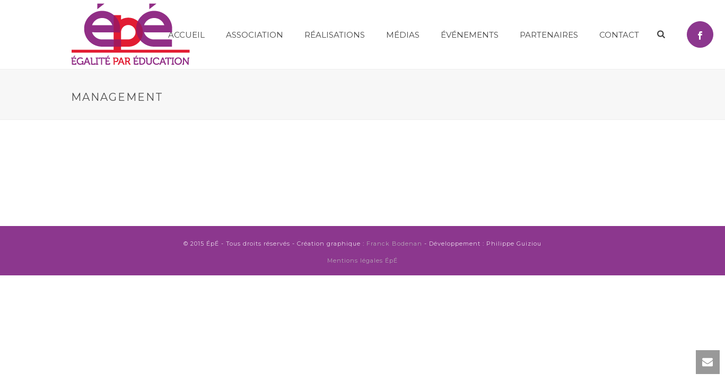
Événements (470, 35)
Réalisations (334, 35)
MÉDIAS (403, 35)
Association (254, 35)
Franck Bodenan (394, 243)
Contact (619, 35)
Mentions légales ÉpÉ (362, 260)
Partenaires (549, 35)
